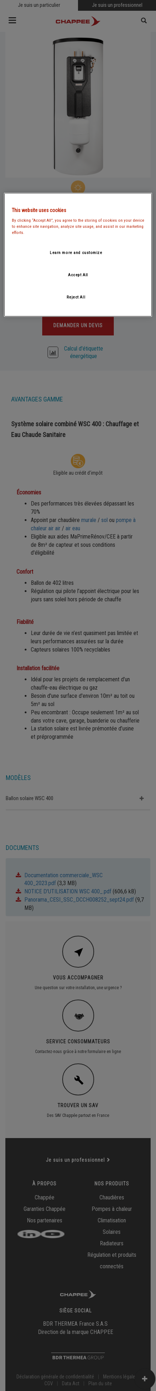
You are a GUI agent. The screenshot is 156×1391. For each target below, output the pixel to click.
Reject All (76, 297)
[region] (78, 254)
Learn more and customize (76, 252)
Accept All (78, 274)
